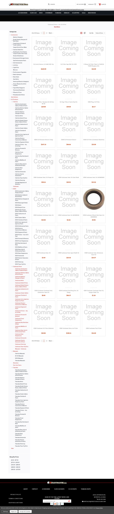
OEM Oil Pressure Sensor (68, 139)
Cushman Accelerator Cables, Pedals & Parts (21, 269)
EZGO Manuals (19, 358)
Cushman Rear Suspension (19, 334)
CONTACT (35, 489)
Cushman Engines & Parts (20, 307)
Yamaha (15, 367)
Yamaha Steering (20, 443)
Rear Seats (16, 77)
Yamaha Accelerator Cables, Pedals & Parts (21, 370)
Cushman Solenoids (20, 338)
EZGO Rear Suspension (21, 253)
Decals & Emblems (18, 56)
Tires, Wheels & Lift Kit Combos (19, 84)
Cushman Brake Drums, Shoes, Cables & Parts (21, 285)
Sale (12, 448)
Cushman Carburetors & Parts (21, 289)
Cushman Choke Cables (21, 293)
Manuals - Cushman (20, 349)
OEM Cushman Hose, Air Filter (68, 328)
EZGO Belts (18, 205)
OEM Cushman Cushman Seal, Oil (43, 215)
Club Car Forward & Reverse (20, 149)
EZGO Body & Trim (20, 207)
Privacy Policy (15, 494)
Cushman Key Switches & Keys (21, 323)
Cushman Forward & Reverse (20, 315)
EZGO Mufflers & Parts (21, 247)
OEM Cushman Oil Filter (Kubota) (43, 328)
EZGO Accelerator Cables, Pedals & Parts (22, 191)
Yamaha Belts (19, 381)
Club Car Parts (59, 489)
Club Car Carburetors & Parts (21, 125)
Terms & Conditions (16, 498)
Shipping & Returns (16, 502)
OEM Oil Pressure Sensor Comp (43, 139)
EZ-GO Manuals (19, 356)
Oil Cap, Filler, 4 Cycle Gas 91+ (69, 102)
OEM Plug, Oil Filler (94, 102)
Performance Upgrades (19, 72)
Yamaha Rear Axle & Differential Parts (21, 430)
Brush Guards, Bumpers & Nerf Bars (20, 40)
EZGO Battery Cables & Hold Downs (21, 195)
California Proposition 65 (57, 505)
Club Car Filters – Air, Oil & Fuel (21, 145)
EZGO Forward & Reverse (22, 238)
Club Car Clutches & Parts (20, 131)
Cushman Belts (19, 280)
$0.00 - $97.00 (14, 460)
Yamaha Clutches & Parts (20, 397)
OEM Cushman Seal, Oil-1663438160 (93, 177)
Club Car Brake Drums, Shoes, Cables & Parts (21, 121)
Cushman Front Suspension (19, 319)
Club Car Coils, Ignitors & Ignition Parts (22, 135)
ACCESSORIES (46, 489)
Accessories (14, 35)
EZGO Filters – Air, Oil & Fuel (21, 235)
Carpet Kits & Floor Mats (20, 47)
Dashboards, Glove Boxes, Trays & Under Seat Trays (20, 52)
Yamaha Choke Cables (21, 394)
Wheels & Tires (17, 92)
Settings (5, 511)
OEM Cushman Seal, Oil (43, 253)
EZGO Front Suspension (21, 241)
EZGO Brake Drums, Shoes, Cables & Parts (21, 210)
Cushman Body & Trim (21, 283)
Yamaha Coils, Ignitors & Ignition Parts (21, 400)
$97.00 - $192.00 (15, 462)
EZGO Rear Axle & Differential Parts (20, 250)
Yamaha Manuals (20, 360)
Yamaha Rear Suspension (19, 434)
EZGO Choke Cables (20, 217)
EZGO (14, 189)
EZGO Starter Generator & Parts (21, 258)
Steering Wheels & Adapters (21, 81)
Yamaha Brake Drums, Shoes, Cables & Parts (21, 386)
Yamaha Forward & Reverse (20, 415)
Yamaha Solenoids (20, 437)
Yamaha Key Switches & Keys (21, 422)
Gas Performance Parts (19, 60)
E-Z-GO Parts (73, 489)
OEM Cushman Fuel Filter (94, 328)
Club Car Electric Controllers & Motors (21, 139)
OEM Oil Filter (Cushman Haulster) (93, 139)
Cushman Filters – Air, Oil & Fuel (21, 311)
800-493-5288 (49, 10)
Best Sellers (14, 97)
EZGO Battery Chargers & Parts (22, 199)
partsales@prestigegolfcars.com (72, 10)
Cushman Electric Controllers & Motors (21, 303)
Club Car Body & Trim (21, 118)
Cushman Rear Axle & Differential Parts (21, 331)
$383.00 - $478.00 (15, 469)
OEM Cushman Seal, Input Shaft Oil (68, 253)
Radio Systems (17, 74)
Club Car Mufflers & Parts (20, 160)
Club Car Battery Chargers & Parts (19, 112)
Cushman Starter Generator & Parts (20, 341)
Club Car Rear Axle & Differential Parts (20, 164)
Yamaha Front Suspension (19, 418)
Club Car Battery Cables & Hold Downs (21, 108)
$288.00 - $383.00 (15, 467)
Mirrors (15, 70)
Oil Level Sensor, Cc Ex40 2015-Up (43, 64)
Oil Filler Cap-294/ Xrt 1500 (69, 64)
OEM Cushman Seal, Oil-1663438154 (68, 215)
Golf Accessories (17, 63)
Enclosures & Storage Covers (21, 58)
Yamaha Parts (86, 489)
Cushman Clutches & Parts (21, 296)
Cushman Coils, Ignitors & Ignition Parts (22, 299)
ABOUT (25, 489)
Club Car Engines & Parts (22, 142)
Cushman (16, 186)
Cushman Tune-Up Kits (21, 346)
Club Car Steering (20, 180)
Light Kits (16, 67)
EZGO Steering (19, 262)
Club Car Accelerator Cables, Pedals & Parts (21, 104)
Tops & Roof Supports (19, 87)
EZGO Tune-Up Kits (20, 264)
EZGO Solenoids (19, 255)
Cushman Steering (20, 344)
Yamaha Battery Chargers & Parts (19, 378)
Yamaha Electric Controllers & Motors (21, 404)
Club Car (15, 101)
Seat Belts (16, 79)
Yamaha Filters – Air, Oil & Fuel (21, 411)
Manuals (15, 351)
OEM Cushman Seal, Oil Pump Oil (44, 177)
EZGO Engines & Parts (21, 232)
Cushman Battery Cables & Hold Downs (22, 273)
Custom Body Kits (18, 49)
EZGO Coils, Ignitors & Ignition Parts (21, 222)
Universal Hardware (19, 90)
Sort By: (91, 33)
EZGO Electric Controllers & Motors (21, 229)
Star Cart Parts (17, 365)
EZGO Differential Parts (21, 226)
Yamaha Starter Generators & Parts (20, 440)
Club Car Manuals (20, 353)
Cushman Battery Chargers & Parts (20, 277)
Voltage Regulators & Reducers (21, 183)
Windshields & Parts (19, 95)
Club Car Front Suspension (19, 153)
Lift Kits (15, 65)
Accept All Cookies (25, 511)
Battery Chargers (18, 37)
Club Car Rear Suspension (19, 168)
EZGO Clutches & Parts (21, 220)
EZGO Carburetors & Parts (20, 214)
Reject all (13, 511)
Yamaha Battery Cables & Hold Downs (21, 374)
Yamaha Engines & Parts (22, 408)
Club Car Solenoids (20, 171)
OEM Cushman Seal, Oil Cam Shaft (68, 177)
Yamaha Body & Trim (21, 384)
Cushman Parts (17, 266)
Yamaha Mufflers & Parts (20, 426)
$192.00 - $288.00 (15, 464)
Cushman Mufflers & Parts (21, 327)
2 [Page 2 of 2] (46, 33)
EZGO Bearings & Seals (21, 202)
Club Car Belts (19, 116)
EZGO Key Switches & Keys (21, 243)
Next (51, 33)
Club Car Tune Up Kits (21, 178)
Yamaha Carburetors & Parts (21, 390)
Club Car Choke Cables (21, 128)
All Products (14, 99)
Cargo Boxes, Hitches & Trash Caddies (19, 44)
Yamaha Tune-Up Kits (21, 446)
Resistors (15, 363)
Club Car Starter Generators (19, 174)
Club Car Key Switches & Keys (21, 156)
